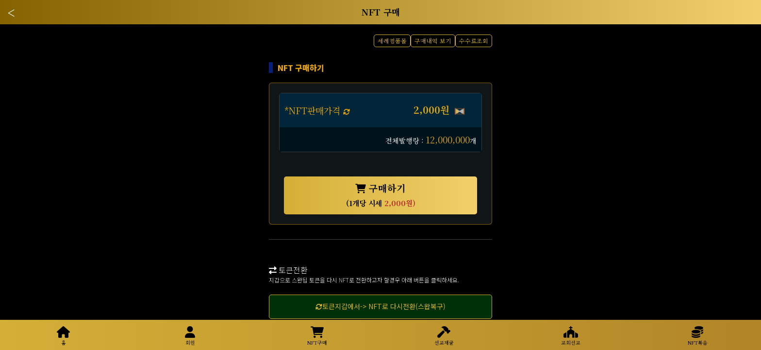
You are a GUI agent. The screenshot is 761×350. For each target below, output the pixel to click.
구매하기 (380, 194)
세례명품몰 (392, 40)
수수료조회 (473, 40)
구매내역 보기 (432, 40)
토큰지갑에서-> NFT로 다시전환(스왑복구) (380, 306)
